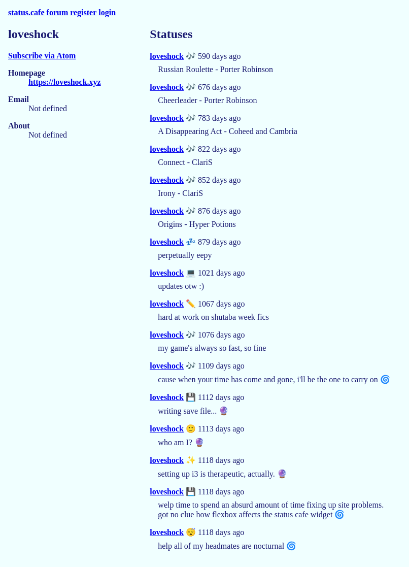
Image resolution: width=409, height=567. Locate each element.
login (107, 12)
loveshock (167, 56)
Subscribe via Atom (42, 55)
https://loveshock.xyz (64, 82)
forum (58, 12)
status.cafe (26, 12)
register (83, 12)
